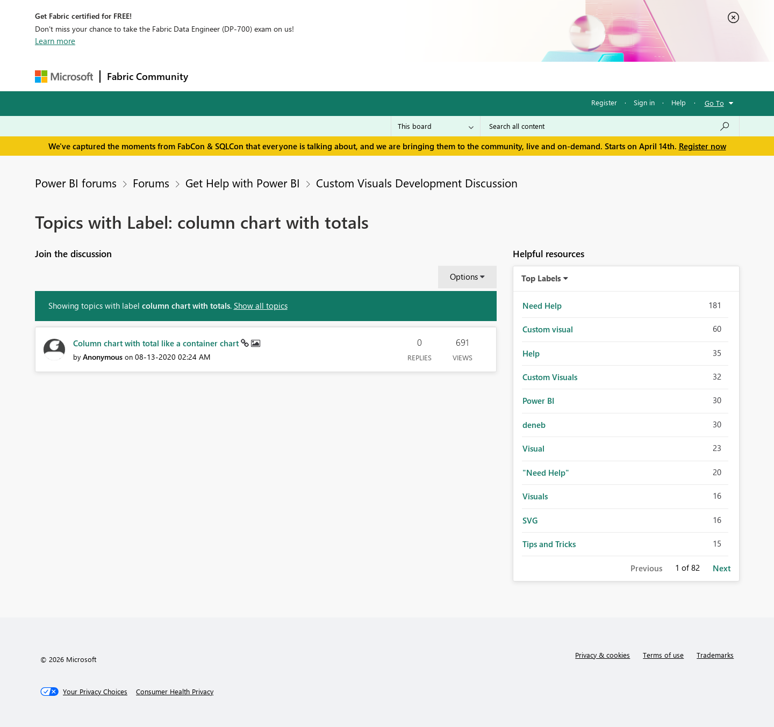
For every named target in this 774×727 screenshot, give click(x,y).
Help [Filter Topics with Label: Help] (531, 353)
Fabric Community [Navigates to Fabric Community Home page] (147, 76)
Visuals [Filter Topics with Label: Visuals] (535, 496)
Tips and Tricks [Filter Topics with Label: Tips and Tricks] (549, 544)
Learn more (55, 40)
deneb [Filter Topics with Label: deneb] (534, 424)
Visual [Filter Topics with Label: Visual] (533, 448)
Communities (352, 76)
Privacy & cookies (602, 654)
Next (721, 568)
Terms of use (663, 654)
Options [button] (464, 276)
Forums (212, 76)
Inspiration (259, 76)
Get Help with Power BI (242, 182)
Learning (441, 76)
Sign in (644, 102)
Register (604, 102)
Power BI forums (76, 182)
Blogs (399, 76)
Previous (646, 568)
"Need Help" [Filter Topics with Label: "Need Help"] (545, 472)
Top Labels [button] (541, 278)
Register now (702, 146)
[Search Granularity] (435, 126)
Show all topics (261, 305)
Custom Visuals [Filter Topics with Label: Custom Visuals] (549, 377)
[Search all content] (610, 126)
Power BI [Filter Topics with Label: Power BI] (538, 400)
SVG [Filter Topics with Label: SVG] (530, 520)
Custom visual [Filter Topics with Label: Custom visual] (547, 329)
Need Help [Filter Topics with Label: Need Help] (542, 305)
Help (678, 102)
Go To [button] (714, 102)
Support (486, 76)
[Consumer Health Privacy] (174, 691)
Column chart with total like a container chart (157, 343)
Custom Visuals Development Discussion (417, 182)
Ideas (304, 76)
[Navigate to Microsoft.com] (64, 76)
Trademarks (715, 654)
